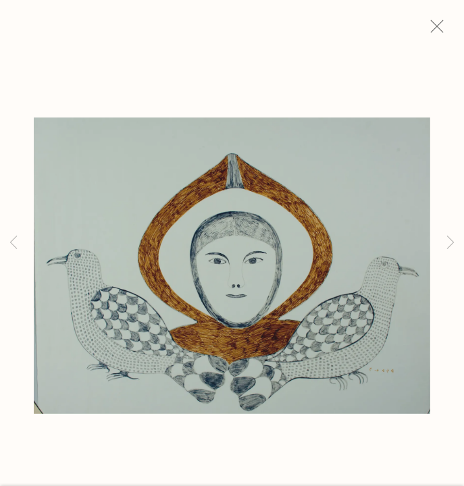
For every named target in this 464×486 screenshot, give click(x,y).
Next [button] (450, 243)
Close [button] (443, 30)
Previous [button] (13, 243)
